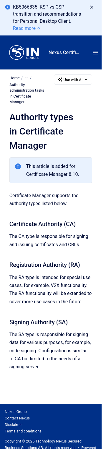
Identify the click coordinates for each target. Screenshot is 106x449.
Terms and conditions (23, 431)
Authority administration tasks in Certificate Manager (26, 93)
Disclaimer (14, 424)
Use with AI (73, 79)
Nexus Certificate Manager (65, 52)
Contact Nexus (17, 418)
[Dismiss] (91, 7)
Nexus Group (16, 411)
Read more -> (27, 28)
